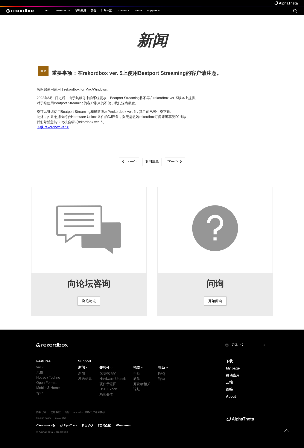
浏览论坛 (89, 301)
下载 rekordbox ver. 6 (53, 127)
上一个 (129, 161)
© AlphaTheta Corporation (52, 431)
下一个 (174, 161)
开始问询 (215, 301)
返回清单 (152, 161)
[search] (295, 11)
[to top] (286, 429)
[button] (246, 345)
